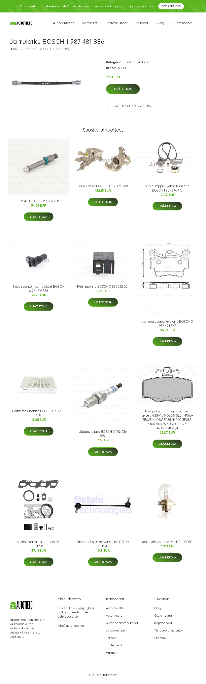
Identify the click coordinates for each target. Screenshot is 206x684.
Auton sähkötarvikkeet (122, 625)
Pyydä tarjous (171, 6)
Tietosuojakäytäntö (168, 633)
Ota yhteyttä (163, 618)
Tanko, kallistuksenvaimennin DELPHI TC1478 (103, 546)
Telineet (142, 24)
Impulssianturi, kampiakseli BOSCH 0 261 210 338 (38, 290)
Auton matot (63, 24)
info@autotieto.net (71, 628)
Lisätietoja (123, 91)
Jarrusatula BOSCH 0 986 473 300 (103, 188)
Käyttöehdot (163, 625)
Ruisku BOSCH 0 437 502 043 (39, 203)
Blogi (160, 24)
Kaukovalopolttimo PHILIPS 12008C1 (167, 544)
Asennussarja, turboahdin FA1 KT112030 (38, 546)
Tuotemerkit (183, 24)
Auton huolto (115, 610)
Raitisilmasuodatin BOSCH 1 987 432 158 (38, 415)
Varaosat (89, 24)
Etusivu (14, 51)
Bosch (146, 64)
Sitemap (160, 640)
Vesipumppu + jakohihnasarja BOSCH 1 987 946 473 (167, 190)
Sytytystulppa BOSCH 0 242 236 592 (103, 436)
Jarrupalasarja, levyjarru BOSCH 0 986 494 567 (167, 325)
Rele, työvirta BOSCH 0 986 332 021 (103, 288)
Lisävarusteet (116, 24)
